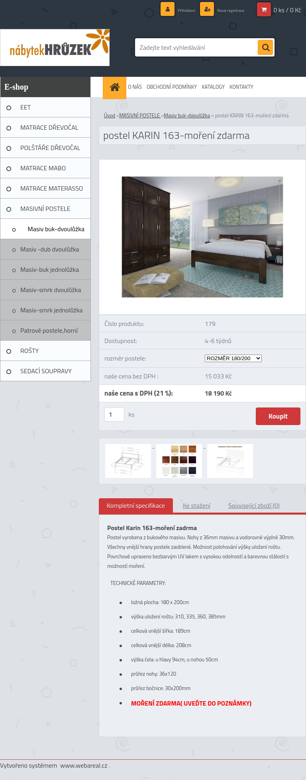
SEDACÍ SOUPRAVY (46, 371)
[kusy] (114, 414)
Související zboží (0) (254, 505)
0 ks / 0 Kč (287, 10)
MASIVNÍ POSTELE (45, 208)
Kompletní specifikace (136, 505)
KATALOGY (213, 87)
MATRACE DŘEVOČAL (49, 127)
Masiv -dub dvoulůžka (49, 249)
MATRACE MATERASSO (51, 188)
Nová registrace (225, 10)
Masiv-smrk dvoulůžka (50, 289)
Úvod (109, 115)
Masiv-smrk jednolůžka (51, 310)
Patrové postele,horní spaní (49, 333)
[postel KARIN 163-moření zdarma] (202, 163)
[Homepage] (115, 87)
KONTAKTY (241, 87)
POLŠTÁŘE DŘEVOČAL (50, 147)
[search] (265, 47)
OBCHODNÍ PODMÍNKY (172, 87)
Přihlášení (174, 10)
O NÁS (135, 87)
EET (25, 107)
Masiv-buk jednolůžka (49, 269)
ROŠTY (29, 350)
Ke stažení (196, 505)
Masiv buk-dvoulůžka (55, 229)
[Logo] (55, 47)
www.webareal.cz (84, 765)
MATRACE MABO (43, 168)
